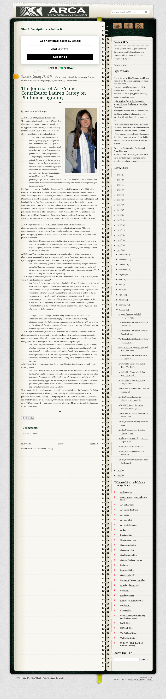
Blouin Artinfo (126, 535)
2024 (119, 185)
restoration (58, 81)
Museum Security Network (131, 600)
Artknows (124, 530)
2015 (119, 230)
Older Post (94, 443)
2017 (119, 220)
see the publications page (87, 403)
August (122, 275)
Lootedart (124, 590)
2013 (119, 240)
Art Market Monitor (128, 525)
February (122, 305)
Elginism (124, 565)
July (120, 280)
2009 (119, 475)
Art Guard (124, 515)
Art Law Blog (126, 520)
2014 (119, 235)
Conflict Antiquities (128, 555)
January (122, 310)
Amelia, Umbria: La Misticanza (131, 446)
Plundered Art (126, 610)
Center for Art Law (128, 540)
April (121, 295)
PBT (44, 678)
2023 (119, 190)
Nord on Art (125, 605)
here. (125, 65)
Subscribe (60, 56)
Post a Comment (30, 433)
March (121, 300)
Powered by (60, 67)
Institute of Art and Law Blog (132, 580)
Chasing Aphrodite (128, 545)
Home (60, 443)
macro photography (45, 81)
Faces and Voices (127, 570)
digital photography (80, 77)
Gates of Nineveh (127, 575)
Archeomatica (126, 492)
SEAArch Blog (126, 628)
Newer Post (26, 443)
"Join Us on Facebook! (128, 25)
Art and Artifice (127, 505)
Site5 (151, 677)
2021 (119, 200)
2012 (119, 245)
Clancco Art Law (127, 550)
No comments (71, 81)
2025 (119, 180)
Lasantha (129, 679)
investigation (32, 81)
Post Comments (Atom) (43, 448)
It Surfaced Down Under (130, 585)
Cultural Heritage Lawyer (131, 560)
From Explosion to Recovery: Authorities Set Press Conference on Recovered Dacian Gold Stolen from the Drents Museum (131, 128)
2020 (119, 205)
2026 (119, 175)
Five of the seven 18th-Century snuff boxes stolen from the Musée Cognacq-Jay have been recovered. (131, 81)
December (123, 254)
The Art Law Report (128, 633)
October (122, 265)
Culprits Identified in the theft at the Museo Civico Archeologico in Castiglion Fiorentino (130, 104)
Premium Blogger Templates (143, 679)
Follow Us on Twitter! (117, 25)
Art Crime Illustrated (129, 510)
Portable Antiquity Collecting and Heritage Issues (132, 616)
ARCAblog (35, 678)
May (121, 290)
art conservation (65, 77)
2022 (119, 195)
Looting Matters (127, 595)
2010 (119, 470)
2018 (119, 215)
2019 (119, 210)
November (123, 259)
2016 (119, 225)
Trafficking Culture (128, 638)
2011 (119, 250)
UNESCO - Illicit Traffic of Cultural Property (131, 644)
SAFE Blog (125, 623)
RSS (139, 25)
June (121, 285)
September (123, 270)
